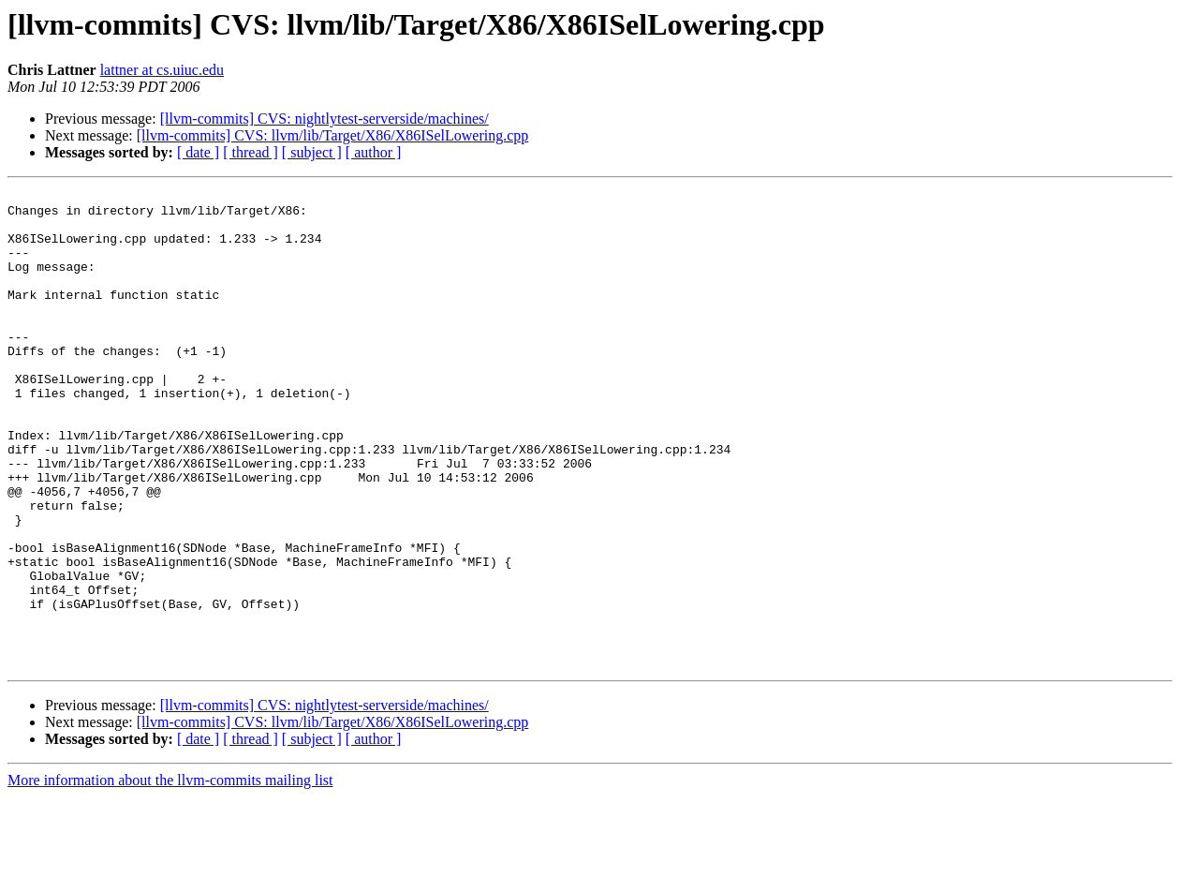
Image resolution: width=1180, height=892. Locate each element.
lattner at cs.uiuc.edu (162, 70)
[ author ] (374, 152)
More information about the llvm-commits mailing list (170, 876)
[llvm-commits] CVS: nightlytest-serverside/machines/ (324, 118)
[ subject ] (312, 152)
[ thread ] (250, 152)
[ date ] (198, 152)
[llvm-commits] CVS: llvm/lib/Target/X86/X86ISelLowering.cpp (333, 135)
